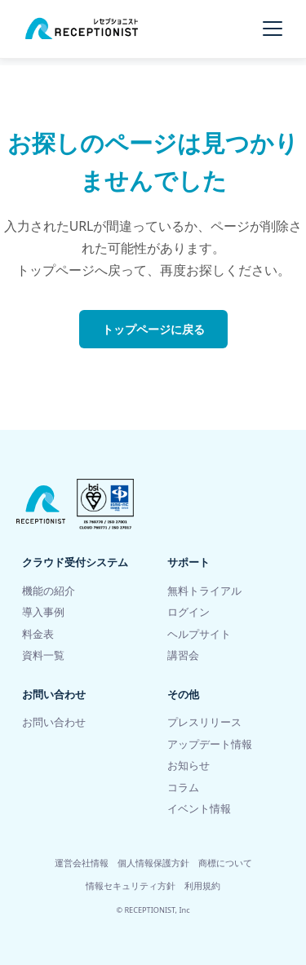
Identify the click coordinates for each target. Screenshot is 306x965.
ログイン (188, 612)
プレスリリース (204, 722)
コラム (183, 788)
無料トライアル (204, 591)
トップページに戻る (153, 329)
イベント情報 (199, 809)
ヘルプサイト (199, 634)
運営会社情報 (82, 863)
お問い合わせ (54, 722)
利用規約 (202, 885)
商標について (225, 863)
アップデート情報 (209, 744)
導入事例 (43, 612)
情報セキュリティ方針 (130, 885)
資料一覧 (43, 655)
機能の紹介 (48, 591)
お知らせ (188, 765)
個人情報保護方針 (153, 863)
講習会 (183, 655)
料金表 (38, 634)
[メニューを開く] (272, 28)
